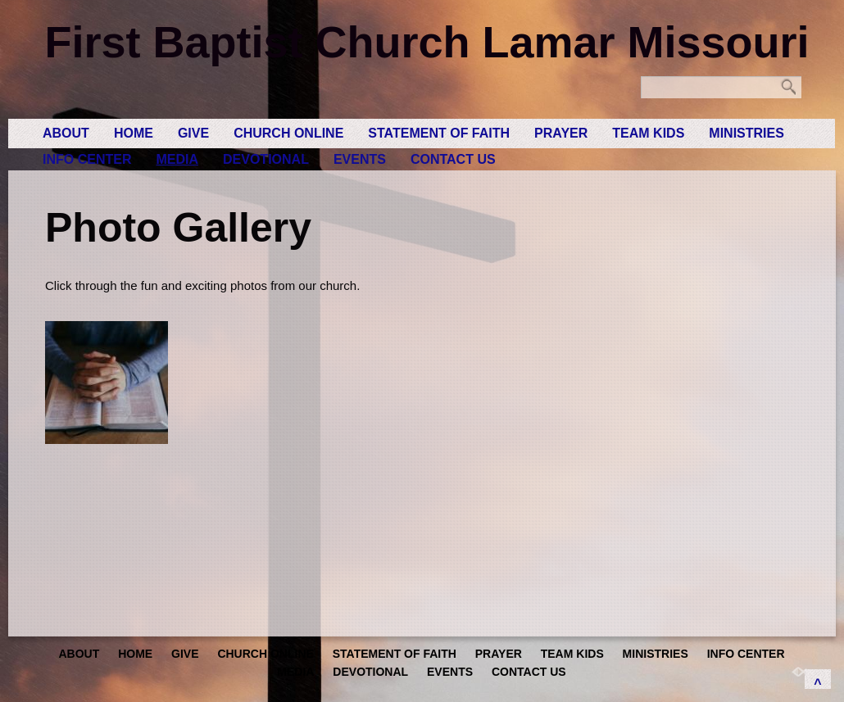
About (66, 133)
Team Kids (648, 133)
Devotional (266, 159)
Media (177, 159)
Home (133, 133)
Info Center (87, 159)
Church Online (288, 133)
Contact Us (453, 159)
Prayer (561, 133)
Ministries (746, 133)
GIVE (193, 133)
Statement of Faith (439, 133)
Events (360, 159)
